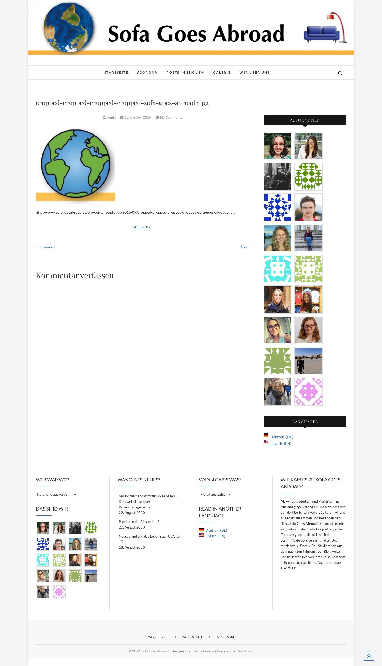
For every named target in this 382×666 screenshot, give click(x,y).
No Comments (171, 117)
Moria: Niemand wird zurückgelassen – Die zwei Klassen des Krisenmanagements (148, 501)
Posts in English (185, 72)
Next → (247, 247)
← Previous (45, 247)
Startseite (116, 72)
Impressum (225, 637)
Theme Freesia (203, 651)
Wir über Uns (255, 72)
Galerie (222, 72)
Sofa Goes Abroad (155, 651)
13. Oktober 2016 (136, 117)
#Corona (147, 72)
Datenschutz (193, 637)
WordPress (245, 651)
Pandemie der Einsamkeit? (139, 522)
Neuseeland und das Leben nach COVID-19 (150, 539)
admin (109, 117)
